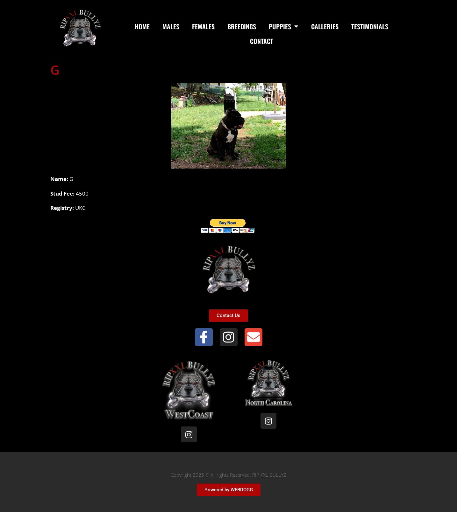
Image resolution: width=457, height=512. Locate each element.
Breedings (241, 26)
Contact (261, 41)
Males (170, 26)
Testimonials (369, 26)
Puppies (283, 26)
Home (142, 26)
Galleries (325, 26)
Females (203, 26)
